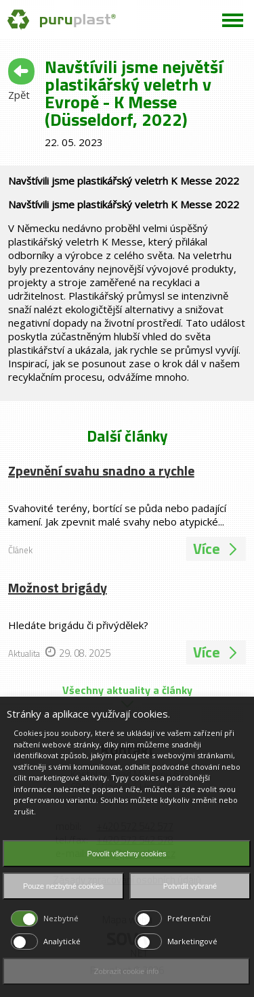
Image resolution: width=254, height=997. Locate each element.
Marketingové (192, 941)
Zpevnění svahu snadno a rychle (101, 470)
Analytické (62, 941)
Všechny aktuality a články (127, 690)
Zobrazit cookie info (126, 971)
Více (216, 548)
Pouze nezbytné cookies (63, 886)
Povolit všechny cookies (127, 854)
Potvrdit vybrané (190, 886)
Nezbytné (61, 918)
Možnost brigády (57, 587)
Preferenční (189, 918)
